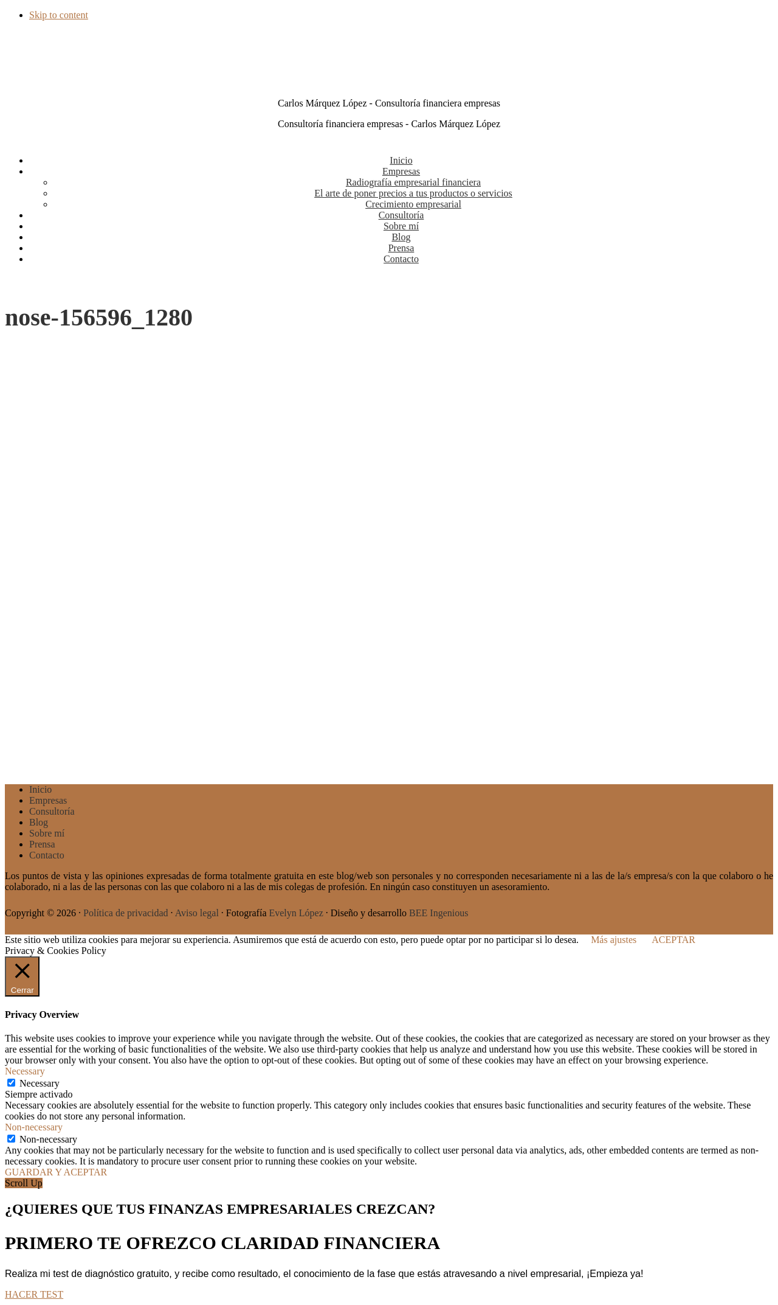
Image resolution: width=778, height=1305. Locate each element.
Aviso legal (197, 913)
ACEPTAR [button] (673, 939)
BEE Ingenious (438, 913)
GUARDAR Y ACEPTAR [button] (56, 1172)
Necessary (39, 1083)
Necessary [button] (25, 1071)
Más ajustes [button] (613, 939)
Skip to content (58, 15)
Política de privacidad (125, 913)
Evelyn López (296, 913)
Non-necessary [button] (34, 1127)
